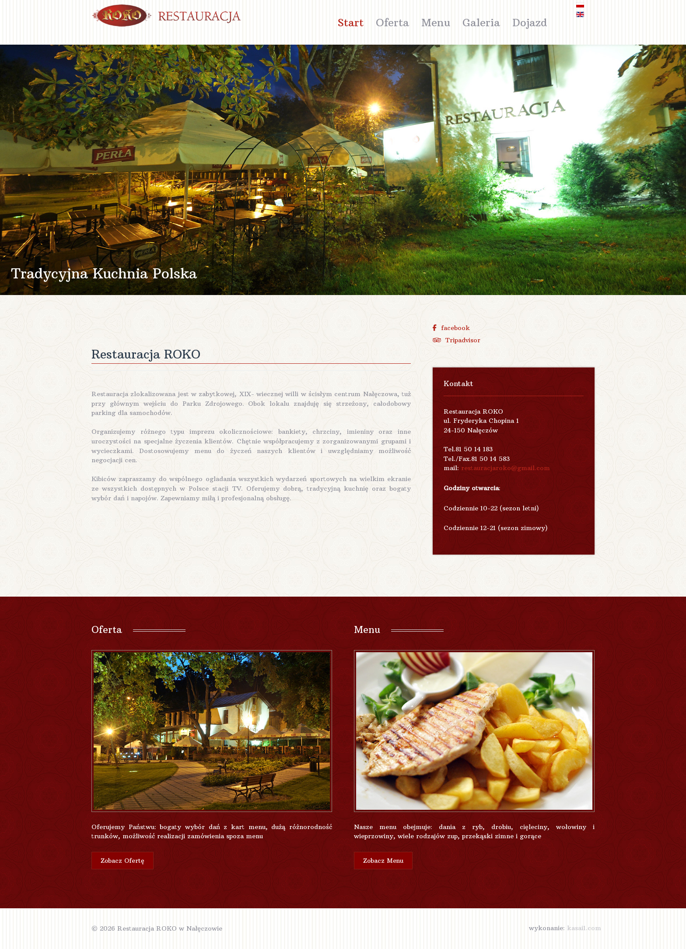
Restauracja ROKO (145, 354)
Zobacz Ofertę (122, 861)
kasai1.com (584, 928)
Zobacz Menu (383, 861)
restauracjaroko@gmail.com (505, 468)
